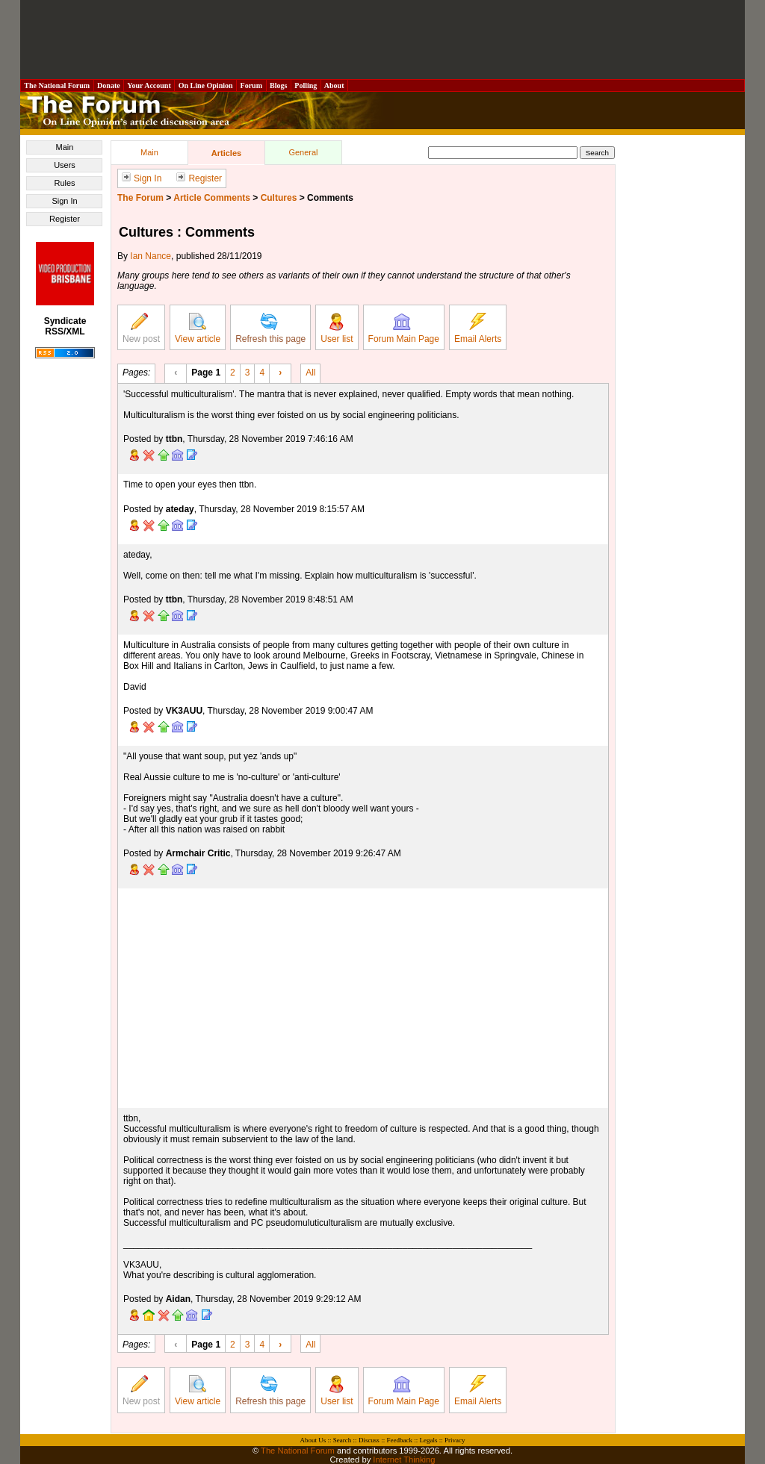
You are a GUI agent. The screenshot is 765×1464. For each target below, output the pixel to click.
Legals (428, 1440)
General (303, 152)
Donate (109, 85)
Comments (330, 198)
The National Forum (57, 85)
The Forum (140, 198)
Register (64, 218)
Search (342, 1440)
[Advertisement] (382, 39)
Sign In (64, 200)
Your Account (149, 85)
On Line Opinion (205, 85)
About (334, 85)
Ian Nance (150, 256)
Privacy (455, 1440)
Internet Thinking (404, 1459)
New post (141, 328)
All (310, 372)
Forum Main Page (403, 328)
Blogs (278, 85)
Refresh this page (270, 328)
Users (64, 165)
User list (336, 328)
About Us (313, 1440)
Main (65, 147)
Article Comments (211, 198)
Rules (64, 182)
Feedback (399, 1440)
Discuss (369, 1440)
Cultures (279, 198)
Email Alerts (477, 328)
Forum (251, 85)
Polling (306, 85)
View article (197, 328)
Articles (226, 153)
